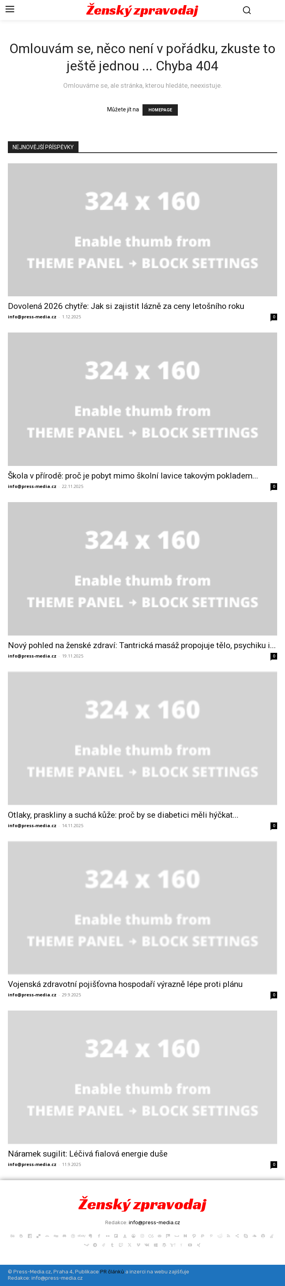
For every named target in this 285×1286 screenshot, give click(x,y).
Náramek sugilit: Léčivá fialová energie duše (88, 1154)
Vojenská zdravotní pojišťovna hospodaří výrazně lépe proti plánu (125, 984)
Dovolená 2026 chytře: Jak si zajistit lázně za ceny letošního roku (126, 306)
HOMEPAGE (160, 110)
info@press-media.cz (32, 317)
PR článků (112, 1272)
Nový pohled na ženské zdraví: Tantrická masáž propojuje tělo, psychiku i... (142, 645)
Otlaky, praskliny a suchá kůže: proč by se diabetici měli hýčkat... (123, 815)
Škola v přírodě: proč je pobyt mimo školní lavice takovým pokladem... (133, 475)
